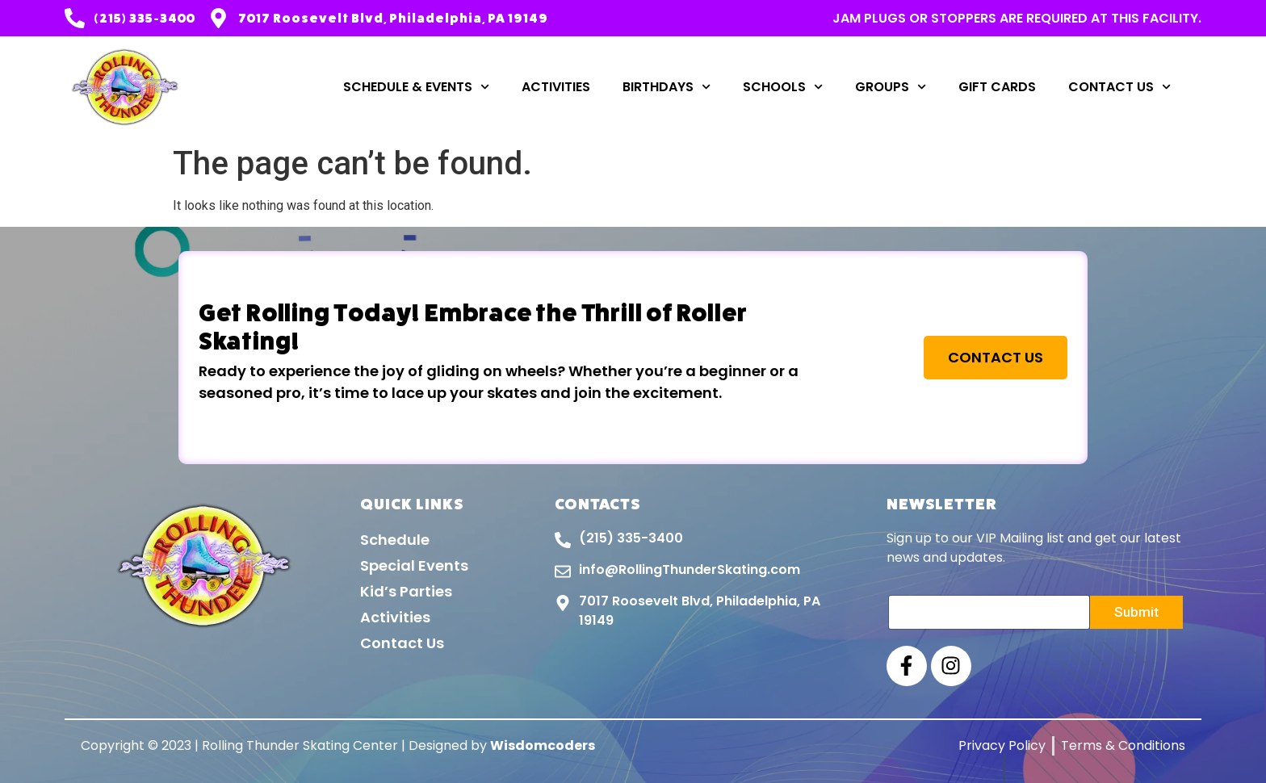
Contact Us (1119, 86)
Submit (1136, 612)
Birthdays (667, 86)
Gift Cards (997, 86)
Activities (556, 86)
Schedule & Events (416, 86)
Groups (890, 86)
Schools (783, 86)
